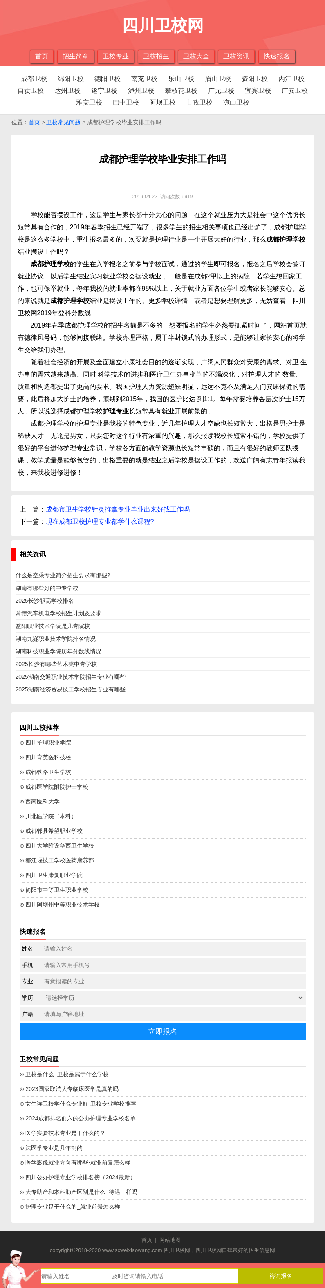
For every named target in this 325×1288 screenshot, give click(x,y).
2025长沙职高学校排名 (45, 600)
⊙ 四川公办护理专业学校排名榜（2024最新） (78, 1177)
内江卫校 (291, 78)
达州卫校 (67, 90)
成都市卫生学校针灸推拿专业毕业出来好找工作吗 (118, 509)
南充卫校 (144, 78)
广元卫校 (221, 90)
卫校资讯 (236, 56)
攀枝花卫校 (181, 90)
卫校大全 (196, 56)
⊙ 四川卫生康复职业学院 (51, 875)
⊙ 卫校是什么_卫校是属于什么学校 (64, 1074)
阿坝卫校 (163, 102)
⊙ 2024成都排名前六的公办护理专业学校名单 (78, 1118)
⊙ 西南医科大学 (40, 801)
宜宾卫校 (258, 90)
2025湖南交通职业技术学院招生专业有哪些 (71, 676)
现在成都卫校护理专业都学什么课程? (100, 521)
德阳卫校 (107, 78)
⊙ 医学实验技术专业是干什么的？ (63, 1133)
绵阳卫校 (71, 78)
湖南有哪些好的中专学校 (47, 588)
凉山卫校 (236, 102)
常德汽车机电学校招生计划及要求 (58, 613)
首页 (41, 56)
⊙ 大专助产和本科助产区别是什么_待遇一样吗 (79, 1192)
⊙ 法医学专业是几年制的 (51, 1147)
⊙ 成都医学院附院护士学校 (54, 786)
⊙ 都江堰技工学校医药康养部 (57, 860)
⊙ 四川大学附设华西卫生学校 (57, 845)
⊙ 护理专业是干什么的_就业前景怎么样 (70, 1206)
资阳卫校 (255, 78)
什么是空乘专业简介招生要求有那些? (63, 575)
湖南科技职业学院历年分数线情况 (58, 651)
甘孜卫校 (199, 102)
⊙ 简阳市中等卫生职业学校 (54, 889)
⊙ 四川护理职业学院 (46, 742)
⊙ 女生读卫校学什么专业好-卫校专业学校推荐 (78, 1103)
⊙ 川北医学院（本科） (48, 816)
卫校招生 (156, 56)
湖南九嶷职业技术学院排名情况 (56, 638)
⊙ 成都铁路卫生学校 (46, 772)
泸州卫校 (141, 90)
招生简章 (76, 56)
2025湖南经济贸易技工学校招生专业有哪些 (71, 689)
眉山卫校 (218, 78)
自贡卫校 (31, 90)
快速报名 (277, 56)
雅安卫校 (89, 102)
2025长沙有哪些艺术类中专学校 (56, 664)
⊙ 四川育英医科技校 (46, 757)
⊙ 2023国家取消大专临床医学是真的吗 (69, 1089)
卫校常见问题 (63, 122)
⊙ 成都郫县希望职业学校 (51, 831)
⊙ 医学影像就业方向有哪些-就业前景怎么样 (75, 1162)
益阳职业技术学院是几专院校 (53, 626)
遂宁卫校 (104, 90)
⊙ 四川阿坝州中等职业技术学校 (60, 904)
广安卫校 (295, 90)
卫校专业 (116, 56)
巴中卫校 (126, 102)
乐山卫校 (181, 78)
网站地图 (170, 1240)
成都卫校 (34, 78)
